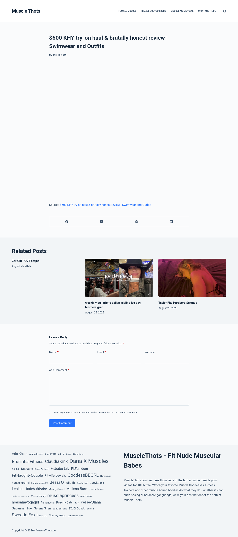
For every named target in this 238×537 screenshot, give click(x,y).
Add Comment (59, 370)
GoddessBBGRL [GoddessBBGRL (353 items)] (83, 475)
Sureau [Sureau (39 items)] (90, 508)
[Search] (224, 11)
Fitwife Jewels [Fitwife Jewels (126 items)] (55, 475)
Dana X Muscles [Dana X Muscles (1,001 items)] (89, 461)
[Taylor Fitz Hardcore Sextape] (192, 278)
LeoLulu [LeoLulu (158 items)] (18, 489)
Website (150, 352)
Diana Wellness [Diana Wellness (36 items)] (42, 469)
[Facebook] (66, 221)
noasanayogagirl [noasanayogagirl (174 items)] (25, 502)
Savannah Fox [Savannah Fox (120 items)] (22, 508)
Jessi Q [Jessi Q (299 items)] (57, 482)
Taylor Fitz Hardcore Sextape (177, 303)
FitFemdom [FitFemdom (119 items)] (79, 469)
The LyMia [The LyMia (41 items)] (42, 515)
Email (101, 352)
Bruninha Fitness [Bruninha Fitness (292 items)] (27, 461)
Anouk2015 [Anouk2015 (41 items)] (50, 454)
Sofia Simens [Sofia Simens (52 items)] (60, 508)
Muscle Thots (26, 11)
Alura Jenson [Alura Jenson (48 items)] (36, 454)
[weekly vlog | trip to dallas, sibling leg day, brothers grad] (119, 278)
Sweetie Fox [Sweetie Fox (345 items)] (23, 514)
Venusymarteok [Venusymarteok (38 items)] (75, 515)
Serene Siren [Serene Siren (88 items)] (42, 508)
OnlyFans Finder (207, 11)
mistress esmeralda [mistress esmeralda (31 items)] (20, 496)
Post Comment (62, 423)
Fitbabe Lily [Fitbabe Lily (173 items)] (60, 468)
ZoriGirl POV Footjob (26, 261)
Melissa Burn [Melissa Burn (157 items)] (76, 489)
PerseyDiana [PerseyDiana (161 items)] (91, 502)
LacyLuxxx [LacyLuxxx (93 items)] (97, 483)
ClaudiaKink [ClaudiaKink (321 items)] (56, 461)
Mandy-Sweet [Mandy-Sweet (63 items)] (57, 489)
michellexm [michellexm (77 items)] (96, 489)
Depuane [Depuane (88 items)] (27, 469)
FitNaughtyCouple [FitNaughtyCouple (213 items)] (27, 475)
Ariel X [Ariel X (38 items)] (61, 454)
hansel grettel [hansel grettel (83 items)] (21, 483)
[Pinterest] (136, 221)
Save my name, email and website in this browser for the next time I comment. (96, 412)
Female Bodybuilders (153, 11)
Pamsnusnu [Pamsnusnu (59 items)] (47, 502)
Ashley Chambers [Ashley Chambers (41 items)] (74, 454)
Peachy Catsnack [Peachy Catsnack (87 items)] (67, 502)
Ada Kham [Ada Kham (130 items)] (20, 454)
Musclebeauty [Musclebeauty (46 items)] (38, 496)
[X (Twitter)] (101, 221)
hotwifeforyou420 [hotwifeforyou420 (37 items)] (39, 483)
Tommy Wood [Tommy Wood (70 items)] (57, 515)
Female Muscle (127, 11)
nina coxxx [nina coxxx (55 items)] (86, 496)
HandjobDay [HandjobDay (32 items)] (105, 476)
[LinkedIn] (171, 221)
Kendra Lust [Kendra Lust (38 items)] (82, 483)
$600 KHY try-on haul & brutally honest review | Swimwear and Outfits (105, 205)
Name (54, 352)
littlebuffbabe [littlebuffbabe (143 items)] (36, 489)
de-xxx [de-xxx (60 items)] (15, 468)
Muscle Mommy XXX (182, 11)
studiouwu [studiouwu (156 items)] (77, 508)
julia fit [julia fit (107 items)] (70, 483)
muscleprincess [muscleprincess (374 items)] (63, 495)
